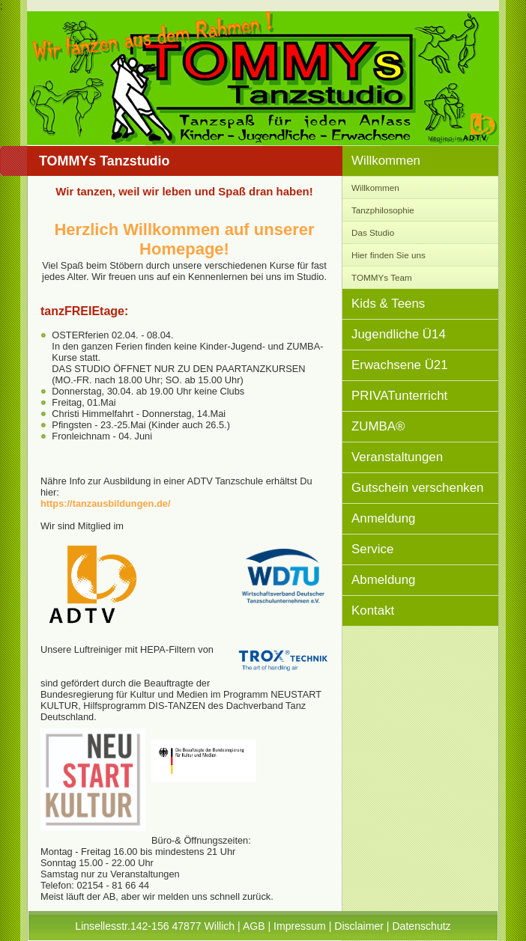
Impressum (299, 926)
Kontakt (372, 610)
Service (372, 549)
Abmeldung (383, 580)
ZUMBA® (378, 426)
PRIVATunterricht (399, 396)
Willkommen (385, 160)
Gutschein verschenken (417, 488)
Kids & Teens (388, 303)
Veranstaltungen (397, 457)
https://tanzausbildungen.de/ (105, 503)
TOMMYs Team (381, 277)
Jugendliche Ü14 (398, 334)
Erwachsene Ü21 (399, 365)
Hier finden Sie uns (388, 255)
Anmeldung (383, 518)
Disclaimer (359, 926)
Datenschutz (421, 926)
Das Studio (372, 232)
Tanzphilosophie (382, 210)
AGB (254, 926)
